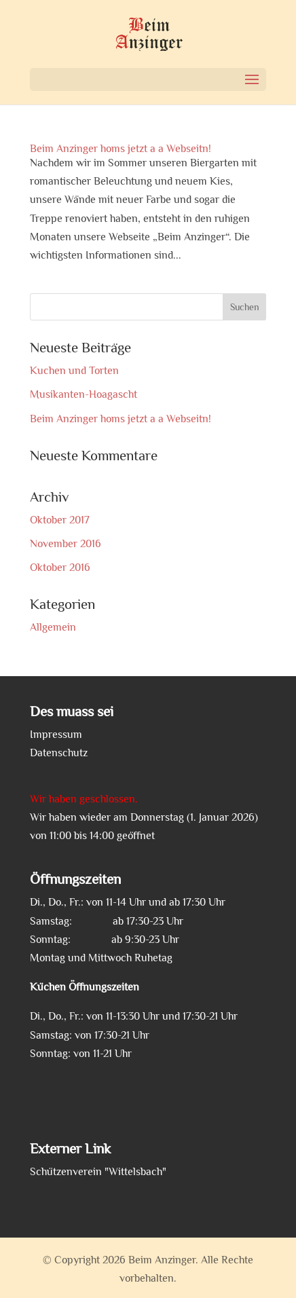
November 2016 (65, 544)
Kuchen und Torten (74, 371)
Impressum (56, 734)
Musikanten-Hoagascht (83, 394)
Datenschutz (59, 753)
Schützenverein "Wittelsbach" (98, 1172)
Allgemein (53, 627)
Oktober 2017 (60, 520)
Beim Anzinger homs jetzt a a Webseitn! (120, 149)
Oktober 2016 (60, 567)
